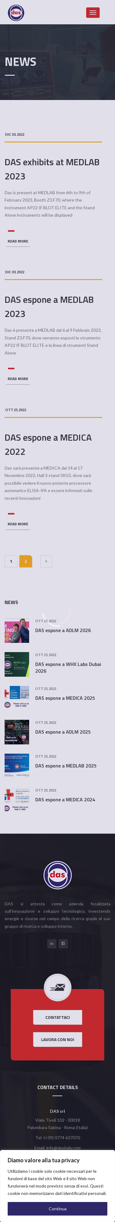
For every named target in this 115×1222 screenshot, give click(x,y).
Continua (58, 1208)
